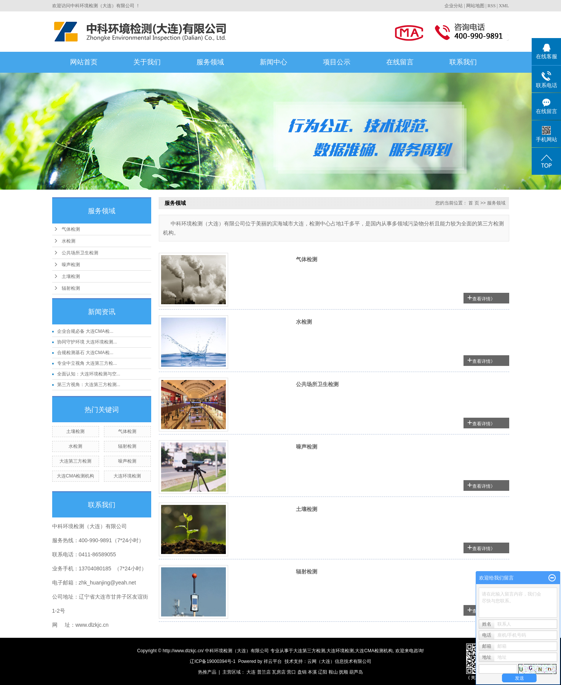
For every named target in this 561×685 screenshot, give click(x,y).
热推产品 (207, 672)
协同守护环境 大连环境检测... (87, 342)
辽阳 (322, 672)
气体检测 (71, 229)
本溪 (312, 672)
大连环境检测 (127, 476)
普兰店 (264, 672)
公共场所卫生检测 (80, 252)
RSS (491, 5)
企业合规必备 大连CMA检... (85, 331)
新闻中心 (273, 62)
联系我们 (463, 62)
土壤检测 (71, 276)
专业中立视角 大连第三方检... (87, 363)
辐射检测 (71, 288)
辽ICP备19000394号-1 (212, 661)
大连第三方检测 (75, 461)
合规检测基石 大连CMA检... (85, 352)
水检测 (68, 241)
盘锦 (302, 672)
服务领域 (210, 62)
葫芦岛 (356, 672)
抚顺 (343, 672)
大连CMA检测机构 (75, 476)
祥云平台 (273, 661)
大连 (251, 672)
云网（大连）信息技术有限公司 (339, 661)
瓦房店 (279, 672)
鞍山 (333, 672)
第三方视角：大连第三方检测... (88, 384)
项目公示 (336, 62)
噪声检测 (71, 264)
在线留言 (400, 62)
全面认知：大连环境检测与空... (88, 374)
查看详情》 (483, 299)
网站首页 (83, 62)
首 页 (473, 203)
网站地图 (475, 5)
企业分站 (453, 5)
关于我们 (147, 62)
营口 (291, 672)
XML (504, 5)
